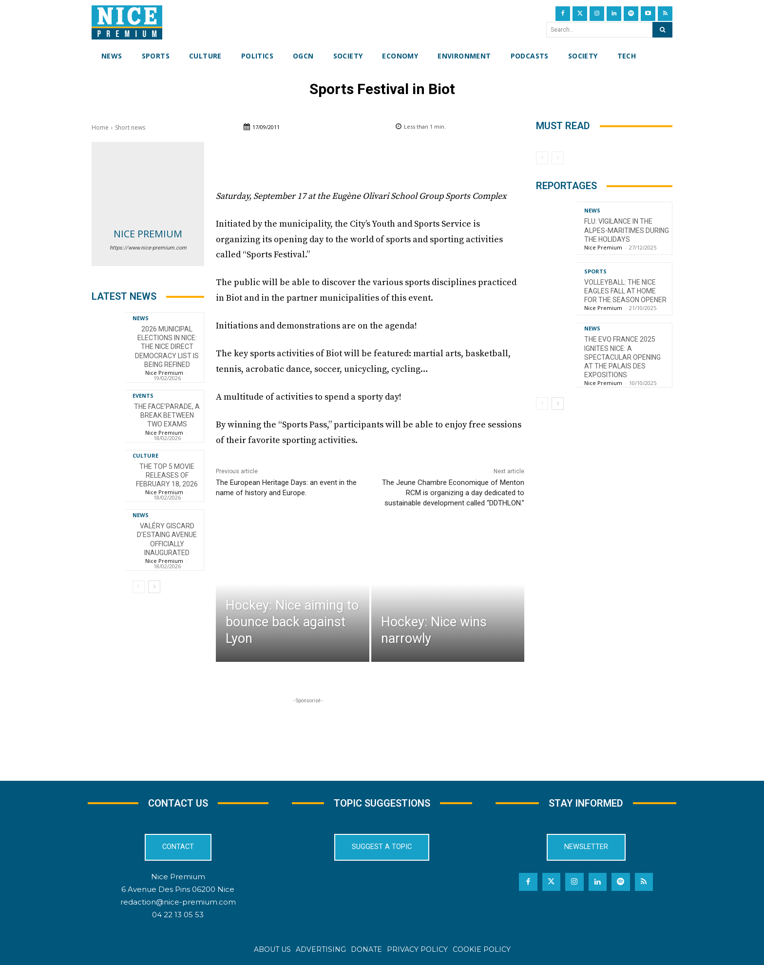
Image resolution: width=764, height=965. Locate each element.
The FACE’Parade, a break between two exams (167, 415)
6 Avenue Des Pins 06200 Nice (177, 889)
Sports (595, 271)
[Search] (662, 30)
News (141, 318)
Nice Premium (148, 234)
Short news (130, 127)
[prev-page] (139, 586)
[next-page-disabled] (558, 158)
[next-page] (154, 586)
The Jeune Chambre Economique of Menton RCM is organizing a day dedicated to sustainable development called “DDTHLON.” (453, 492)
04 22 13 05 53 (178, 914)
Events (143, 395)
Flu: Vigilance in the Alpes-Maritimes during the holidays (626, 230)
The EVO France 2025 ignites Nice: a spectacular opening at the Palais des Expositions (622, 357)
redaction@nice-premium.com (178, 902)
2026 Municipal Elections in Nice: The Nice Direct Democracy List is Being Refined (167, 346)
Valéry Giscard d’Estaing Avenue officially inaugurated (167, 539)
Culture (145, 455)
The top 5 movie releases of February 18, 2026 (167, 475)
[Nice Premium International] (127, 22)
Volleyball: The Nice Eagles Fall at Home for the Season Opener (625, 291)
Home (100, 127)
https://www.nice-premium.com (148, 248)
